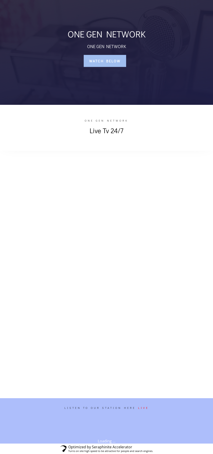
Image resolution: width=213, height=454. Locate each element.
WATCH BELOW (105, 61)
